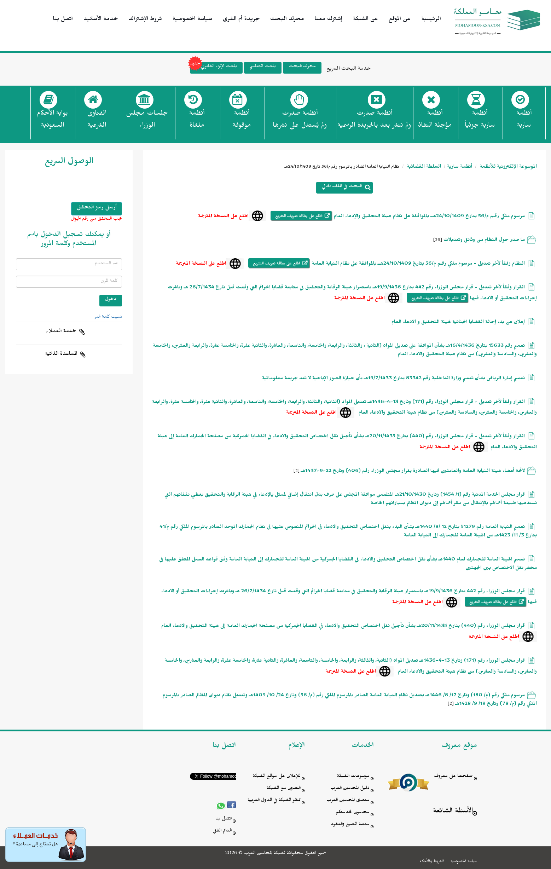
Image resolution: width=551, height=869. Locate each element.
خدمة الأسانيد (100, 19)
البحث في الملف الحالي (342, 187)
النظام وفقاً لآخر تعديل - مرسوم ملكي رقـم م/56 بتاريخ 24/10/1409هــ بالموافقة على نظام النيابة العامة (418, 264)
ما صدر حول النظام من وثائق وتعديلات (484, 241)
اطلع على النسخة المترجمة (223, 217)
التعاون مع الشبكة (284, 789)
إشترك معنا (328, 19)
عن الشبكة (365, 19)
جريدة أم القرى (241, 19)
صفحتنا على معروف (453, 777)
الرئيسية (431, 19)
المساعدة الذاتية (61, 354)
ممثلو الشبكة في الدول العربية (274, 801)
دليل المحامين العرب (350, 789)
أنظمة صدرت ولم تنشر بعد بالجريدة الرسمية (374, 120)
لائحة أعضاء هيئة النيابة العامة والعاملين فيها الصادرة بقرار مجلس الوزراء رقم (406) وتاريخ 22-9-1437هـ (413, 472)
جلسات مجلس (147, 121)
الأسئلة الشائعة (453, 811)
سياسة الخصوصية (192, 19)
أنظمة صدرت (300, 121)
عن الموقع (400, 19)
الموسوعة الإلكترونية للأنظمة (507, 168)
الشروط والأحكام (431, 861)
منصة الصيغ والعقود (350, 825)
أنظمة (524, 121)
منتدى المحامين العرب (348, 801)
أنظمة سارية (459, 168)
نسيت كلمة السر (108, 317)
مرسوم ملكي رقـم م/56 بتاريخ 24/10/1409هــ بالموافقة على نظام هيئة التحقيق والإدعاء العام (428, 217)
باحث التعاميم (263, 67)
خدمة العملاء (61, 331)
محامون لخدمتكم (353, 813)
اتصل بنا (63, 19)
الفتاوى (96, 121)
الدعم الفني (222, 831)
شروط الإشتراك (145, 19)
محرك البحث (287, 19)
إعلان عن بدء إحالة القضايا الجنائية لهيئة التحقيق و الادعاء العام (458, 323)
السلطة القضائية (423, 168)
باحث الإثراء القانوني (213, 68)
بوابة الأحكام (52, 121)
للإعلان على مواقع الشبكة (277, 777)
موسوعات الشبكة (353, 777)
